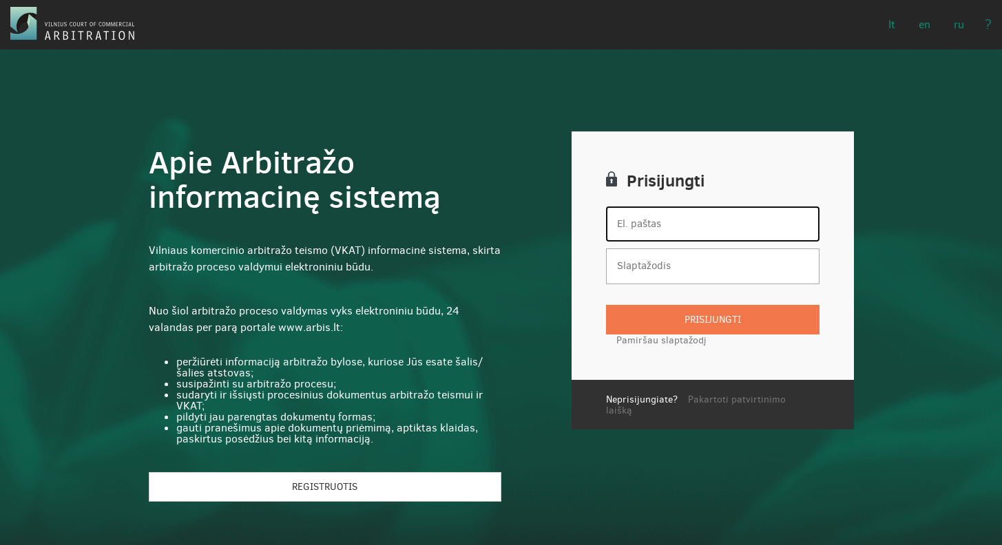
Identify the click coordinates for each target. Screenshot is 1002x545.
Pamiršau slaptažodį (661, 340)
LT (891, 24)
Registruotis (324, 486)
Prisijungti (713, 319)
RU (959, 24)
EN (924, 24)
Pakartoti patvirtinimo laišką (696, 404)
